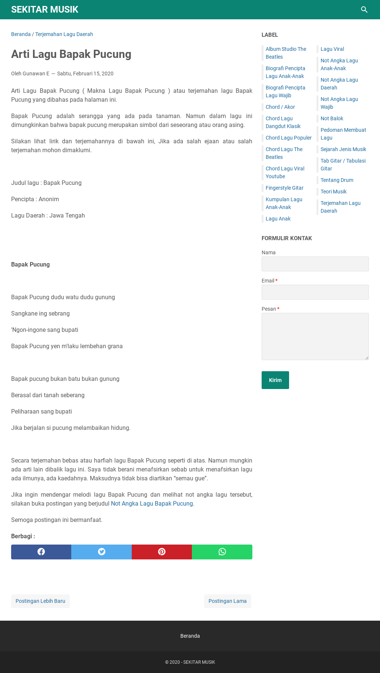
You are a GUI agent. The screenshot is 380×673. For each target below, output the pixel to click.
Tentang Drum (337, 180)
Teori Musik (334, 192)
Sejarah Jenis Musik (343, 149)
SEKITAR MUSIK (44, 9)
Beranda (190, 636)
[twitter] (101, 552)
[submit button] (275, 380)
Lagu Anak (278, 219)
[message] (315, 336)
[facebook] (41, 552)
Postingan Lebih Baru (40, 601)
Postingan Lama (228, 601)
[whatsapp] (222, 552)
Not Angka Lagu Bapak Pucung (152, 503)
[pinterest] (162, 552)
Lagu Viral (332, 49)
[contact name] (315, 264)
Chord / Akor (280, 107)
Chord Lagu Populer (289, 138)
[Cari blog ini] (364, 9)
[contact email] (315, 292)
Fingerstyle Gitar (285, 188)
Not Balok (332, 118)
